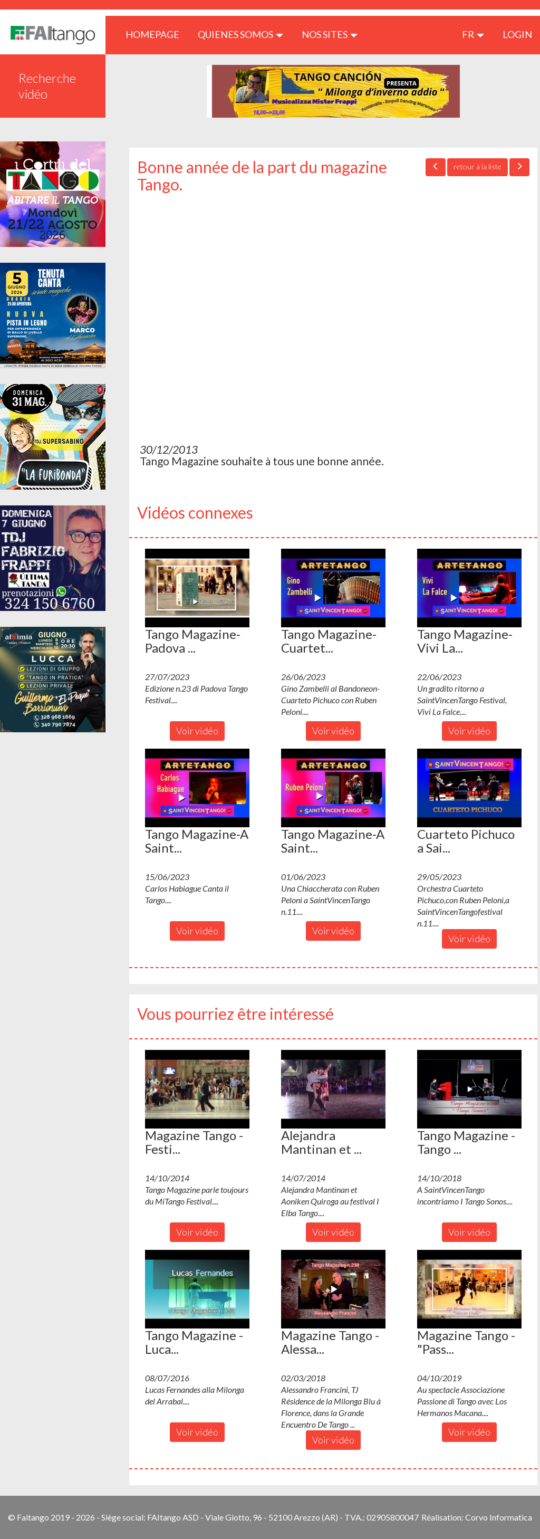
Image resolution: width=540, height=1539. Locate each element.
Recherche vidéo (47, 85)
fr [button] (473, 34)
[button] (197, 588)
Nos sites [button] (330, 34)
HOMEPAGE (156, 34)
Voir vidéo (197, 731)
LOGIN (517, 34)
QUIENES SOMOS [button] (240, 34)
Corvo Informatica (498, 1517)
